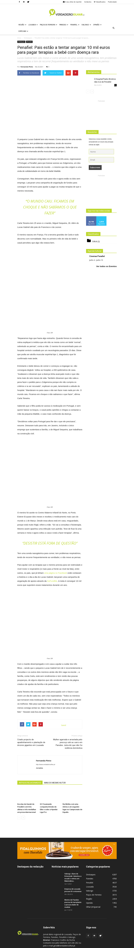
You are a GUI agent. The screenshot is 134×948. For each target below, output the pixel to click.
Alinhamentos (94, 72)
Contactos (87, 2)
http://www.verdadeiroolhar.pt (45, 748)
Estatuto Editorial (103, 945)
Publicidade (112, 2)
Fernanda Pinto (27, 67)
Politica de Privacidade (86, 945)
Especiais (23, 31)
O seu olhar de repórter (72, 2)
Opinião (97, 25)
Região (22, 25)
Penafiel (74, 25)
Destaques (21, 42)
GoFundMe (52, 581)
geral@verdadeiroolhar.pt (71, 935)
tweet (63, 709)
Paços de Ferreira (48, 25)
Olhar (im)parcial (93, 890)
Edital (94, 241)
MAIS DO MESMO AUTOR (55, 766)
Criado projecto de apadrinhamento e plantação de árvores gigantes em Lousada (31, 726)
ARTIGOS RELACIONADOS (30, 766)
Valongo (86, 25)
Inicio (19, 38)
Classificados (99, 2)
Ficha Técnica (70, 945)
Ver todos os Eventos (106, 266)
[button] (113, 28)
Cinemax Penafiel (97, 256)
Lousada (33, 25)
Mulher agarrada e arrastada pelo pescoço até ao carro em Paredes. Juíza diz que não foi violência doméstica (67, 727)
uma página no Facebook (55, 573)
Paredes (63, 25)
